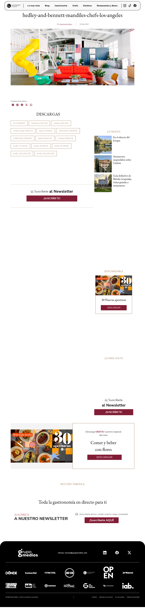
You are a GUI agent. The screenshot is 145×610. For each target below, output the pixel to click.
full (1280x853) (19, 123)
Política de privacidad (133, 597)
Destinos (87, 6)
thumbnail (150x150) (39, 123)
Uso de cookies (119, 597)
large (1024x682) (46, 131)
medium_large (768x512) (23, 131)
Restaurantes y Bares (107, 6)
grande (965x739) (45, 138)
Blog (47, 6)
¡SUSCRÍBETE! (52, 198)
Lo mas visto (34, 6)
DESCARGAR (113, 307)
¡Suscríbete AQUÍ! (101, 520)
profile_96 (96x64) (61, 146)
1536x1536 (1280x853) (68, 131)
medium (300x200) (61, 123)
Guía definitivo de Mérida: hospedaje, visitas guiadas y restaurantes (122, 180)
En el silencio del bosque (121, 139)
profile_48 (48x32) (41, 146)
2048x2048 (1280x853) (22, 138)
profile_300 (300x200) (45, 153)
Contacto (94, 597)
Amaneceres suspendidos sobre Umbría (122, 160)
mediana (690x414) (65, 138)
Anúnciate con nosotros (106, 597)
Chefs (75, 6)
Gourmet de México (66, 24)
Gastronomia (61, 6)
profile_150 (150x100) (22, 153)
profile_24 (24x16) (20, 146)
